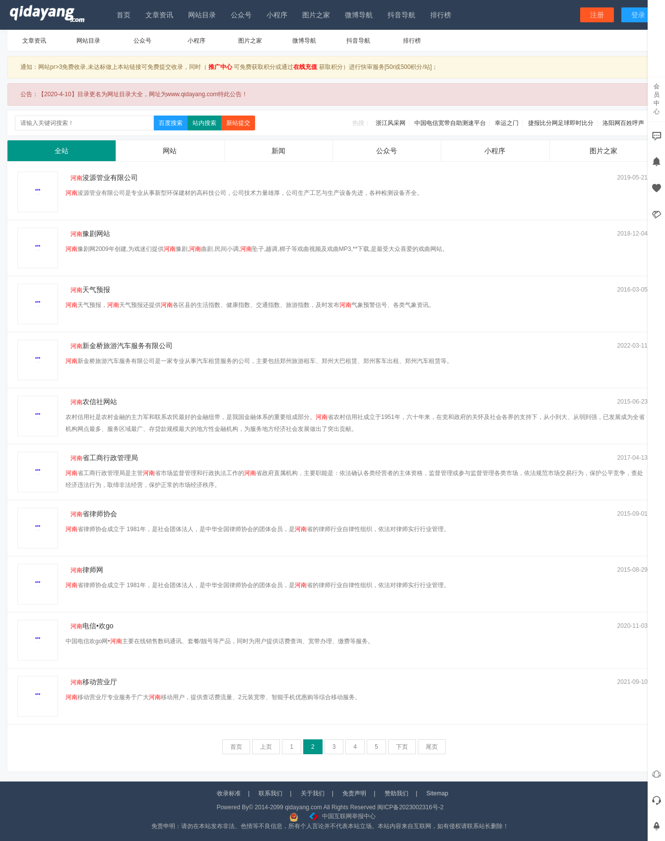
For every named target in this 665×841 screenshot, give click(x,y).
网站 (170, 151)
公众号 (241, 15)
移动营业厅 (91, 682)
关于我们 (313, 793)
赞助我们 (396, 793)
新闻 (278, 151)
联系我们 (270, 793)
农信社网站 (91, 402)
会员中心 (657, 99)
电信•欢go (90, 626)
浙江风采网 (390, 123)
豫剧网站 (88, 234)
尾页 (432, 746)
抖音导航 (401, 15)
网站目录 (202, 15)
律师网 (84, 570)
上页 (266, 746)
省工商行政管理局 (102, 458)
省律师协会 (91, 514)
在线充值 (305, 66)
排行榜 (440, 15)
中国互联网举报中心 (342, 816)
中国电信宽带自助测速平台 (450, 123)
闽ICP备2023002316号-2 (410, 807)
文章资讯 (159, 15)
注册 (597, 15)
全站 (61, 151)
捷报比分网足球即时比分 (561, 123)
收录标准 (229, 793)
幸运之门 (507, 123)
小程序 (276, 15)
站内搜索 (204, 123)
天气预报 (88, 290)
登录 (638, 15)
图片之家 (316, 15)
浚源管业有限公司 (102, 177)
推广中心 (220, 66)
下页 (402, 746)
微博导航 (359, 15)
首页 (124, 15)
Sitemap (437, 793)
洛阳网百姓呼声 (623, 123)
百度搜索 (171, 123)
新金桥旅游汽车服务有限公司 (119, 346)
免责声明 (354, 793)
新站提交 (238, 123)
